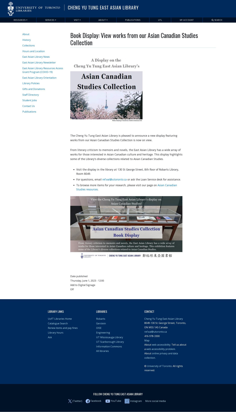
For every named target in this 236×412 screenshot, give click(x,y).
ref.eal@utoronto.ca (114, 179)
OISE (98, 328)
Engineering (103, 332)
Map (146, 340)
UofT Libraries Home (60, 318)
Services (49, 20)
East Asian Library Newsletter (39, 62)
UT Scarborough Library (110, 341)
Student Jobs (29, 100)
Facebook (95, 401)
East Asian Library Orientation (39, 77)
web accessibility (161, 344)
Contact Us (28, 106)
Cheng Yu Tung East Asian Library (163, 318)
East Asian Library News (36, 56)
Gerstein (101, 323)
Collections (28, 45)
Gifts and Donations (33, 89)
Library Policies (31, 83)
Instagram (133, 401)
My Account (187, 20)
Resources (20, 20)
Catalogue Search (58, 323)
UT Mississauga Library (109, 337)
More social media (155, 401)
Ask (50, 337)
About (102, 20)
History (26, 40)
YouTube (116, 401)
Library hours (55, 332)
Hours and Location (33, 51)
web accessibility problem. (160, 349)
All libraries (102, 351)
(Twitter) (77, 401)
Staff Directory (30, 94)
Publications (132, 20)
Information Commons (109, 346)
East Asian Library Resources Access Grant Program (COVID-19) (42, 70)
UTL (160, 20)
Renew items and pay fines (63, 328)
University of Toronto (159, 366)
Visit (76, 20)
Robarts (100, 318)
